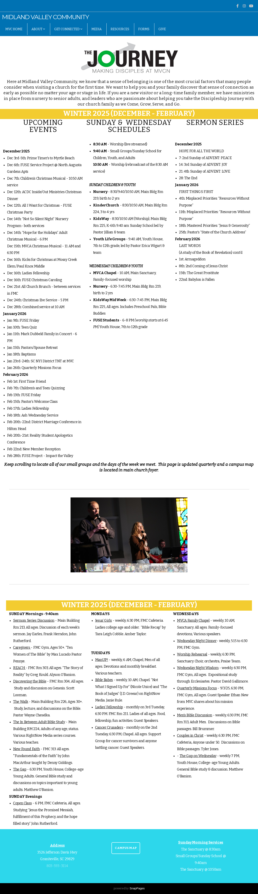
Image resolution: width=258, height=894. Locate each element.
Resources (120, 29)
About (38, 29)
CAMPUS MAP (126, 848)
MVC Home (13, 29)
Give (162, 29)
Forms (143, 29)
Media (97, 29)
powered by (129, 888)
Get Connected (68, 29)
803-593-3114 (57, 866)
